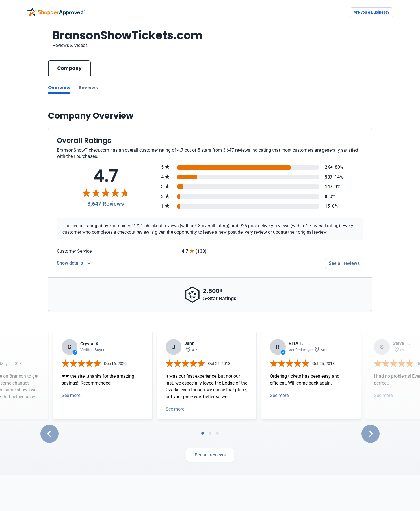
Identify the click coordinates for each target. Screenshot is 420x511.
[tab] (202, 433)
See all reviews (210, 455)
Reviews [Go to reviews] (88, 87)
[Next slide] (370, 434)
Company (69, 68)
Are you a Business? (371, 12)
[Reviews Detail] (74, 263)
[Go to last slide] (49, 434)
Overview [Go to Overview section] (59, 87)
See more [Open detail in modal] (71, 395)
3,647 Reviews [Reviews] (105, 203)
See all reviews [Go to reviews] (344, 263)
